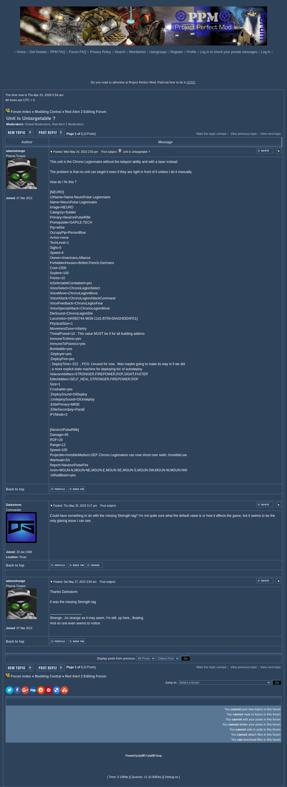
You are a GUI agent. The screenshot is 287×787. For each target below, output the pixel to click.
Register (177, 52)
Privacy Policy (101, 52)
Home (22, 52)
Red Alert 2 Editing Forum (86, 112)
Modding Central (48, 112)
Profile (192, 52)
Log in (265, 52)
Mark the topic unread (211, 133)
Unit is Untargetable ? (30, 118)
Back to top (15, 489)
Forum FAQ (78, 52)
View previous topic (243, 133)
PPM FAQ (58, 52)
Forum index (21, 112)
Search (120, 52)
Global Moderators (37, 124)
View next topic (270, 133)
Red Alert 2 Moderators (68, 124)
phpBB (141, 755)
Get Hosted (38, 52)
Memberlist (138, 52)
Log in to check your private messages (229, 52)
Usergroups (158, 52)
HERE (191, 82)
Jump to (170, 682)
